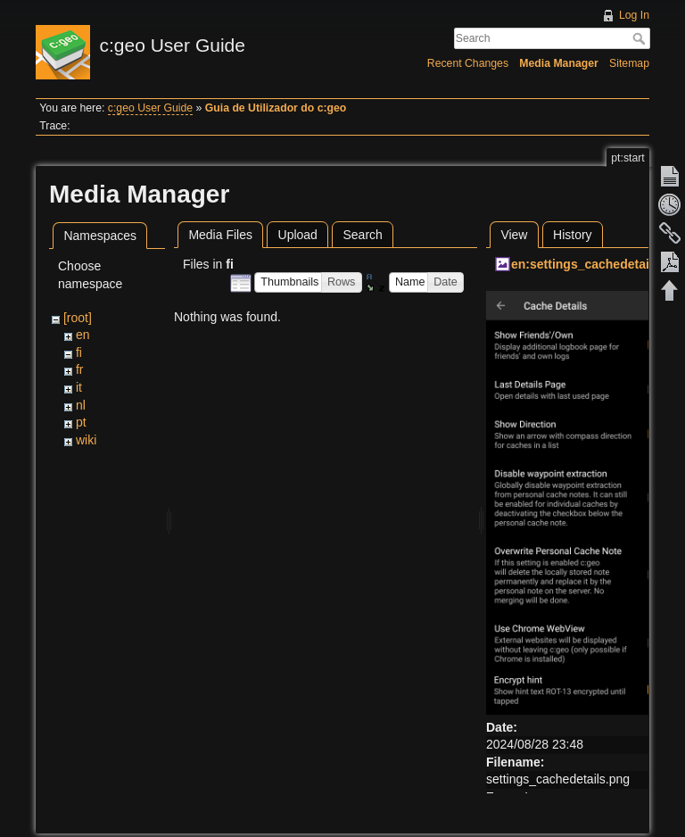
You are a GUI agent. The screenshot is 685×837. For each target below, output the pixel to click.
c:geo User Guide (150, 108)
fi (79, 352)
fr (80, 369)
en (83, 334)
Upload (298, 235)
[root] (77, 318)
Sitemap (629, 63)
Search (640, 38)
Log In (634, 15)
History (572, 235)
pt (81, 422)
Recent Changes (467, 63)
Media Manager (558, 63)
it (79, 387)
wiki (86, 440)
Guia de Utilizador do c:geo (276, 108)
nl (81, 405)
